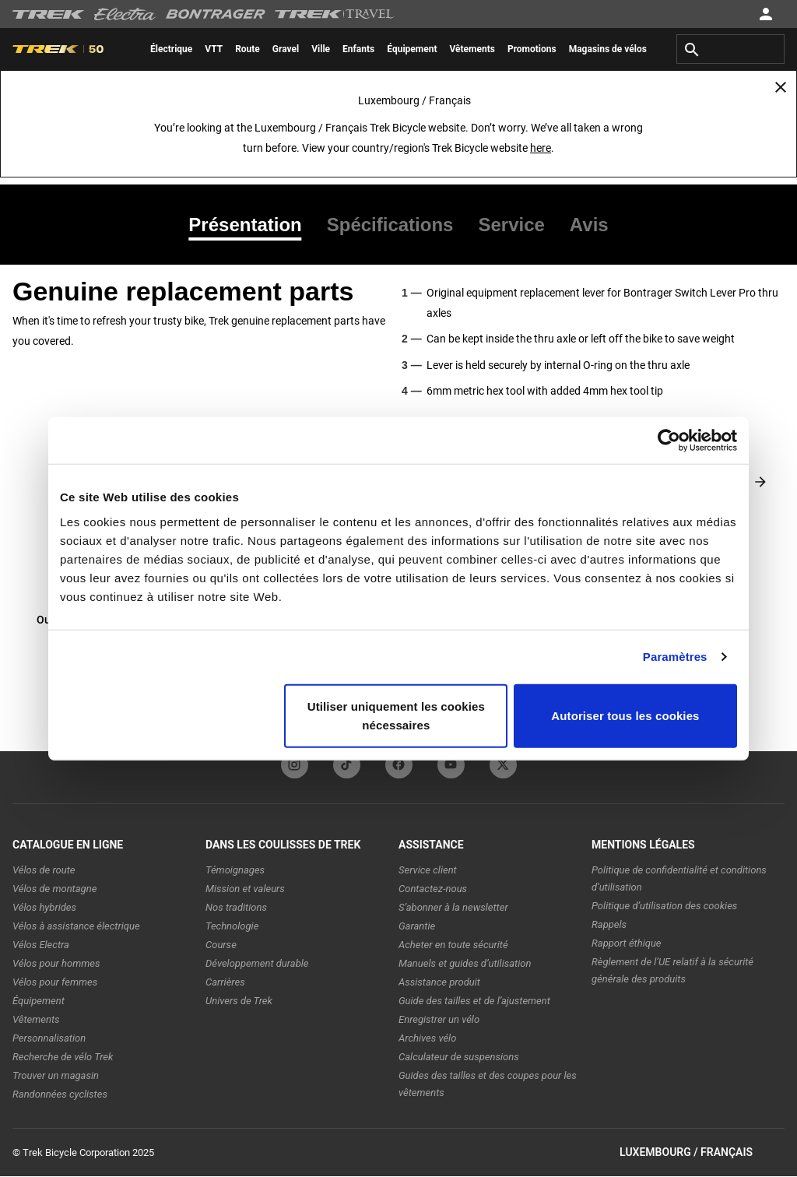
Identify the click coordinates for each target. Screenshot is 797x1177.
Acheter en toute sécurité (453, 944)
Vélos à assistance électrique (76, 926)
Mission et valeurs (245, 888)
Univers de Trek (238, 1001)
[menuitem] (171, 49)
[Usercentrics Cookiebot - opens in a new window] (669, 440)
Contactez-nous (432, 888)
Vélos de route (43, 870)
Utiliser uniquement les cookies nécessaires (396, 715)
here (540, 148)
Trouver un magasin (55, 1075)
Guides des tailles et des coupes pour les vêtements (487, 1084)
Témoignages (235, 870)
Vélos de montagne (54, 888)
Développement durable (257, 963)
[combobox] (730, 49)
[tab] (251, 225)
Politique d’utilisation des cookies (664, 906)
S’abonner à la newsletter (453, 907)
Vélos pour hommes (56, 963)
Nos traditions (236, 907)
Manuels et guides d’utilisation (464, 963)
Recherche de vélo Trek (62, 1057)
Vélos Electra (40, 944)
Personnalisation (49, 1038)
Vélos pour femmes (54, 982)
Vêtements (36, 1019)
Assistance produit (439, 982)
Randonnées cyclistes (59, 1094)
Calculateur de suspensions (458, 1057)
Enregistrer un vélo (438, 1019)
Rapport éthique (627, 943)
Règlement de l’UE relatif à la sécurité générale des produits (672, 970)
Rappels (609, 924)
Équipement (38, 1001)
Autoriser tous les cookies (625, 715)
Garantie (416, 926)
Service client (427, 870)
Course (221, 944)
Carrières (225, 982)
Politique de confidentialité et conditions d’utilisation (679, 878)
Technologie (231, 926)
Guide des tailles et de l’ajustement (474, 1001)
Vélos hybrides (44, 907)
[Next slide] (760, 482)
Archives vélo (427, 1038)
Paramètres (675, 656)
